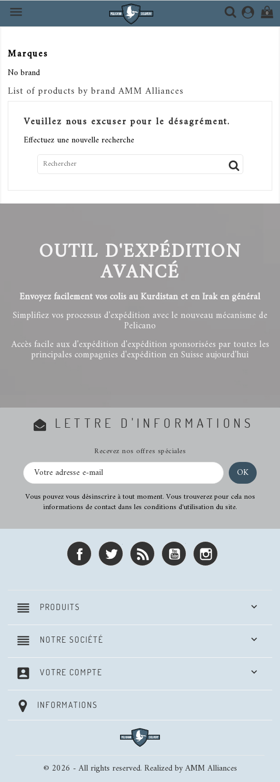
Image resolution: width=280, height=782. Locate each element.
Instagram (205, 554)
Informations (67, 705)
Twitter (111, 554)
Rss (142, 554)
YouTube (174, 554)
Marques (28, 54)
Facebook (79, 554)
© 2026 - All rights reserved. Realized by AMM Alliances (140, 768)
